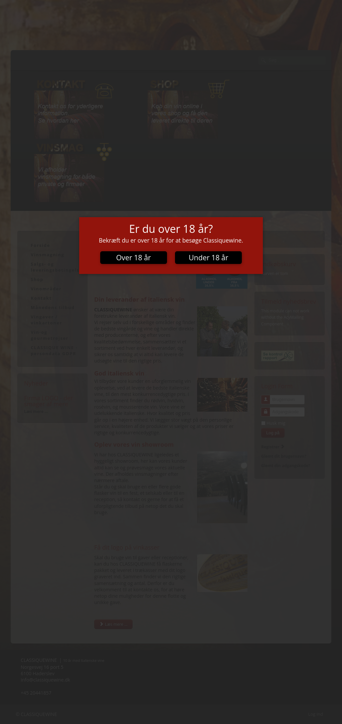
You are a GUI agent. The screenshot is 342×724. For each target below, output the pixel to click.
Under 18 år (208, 257)
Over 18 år (133, 257)
